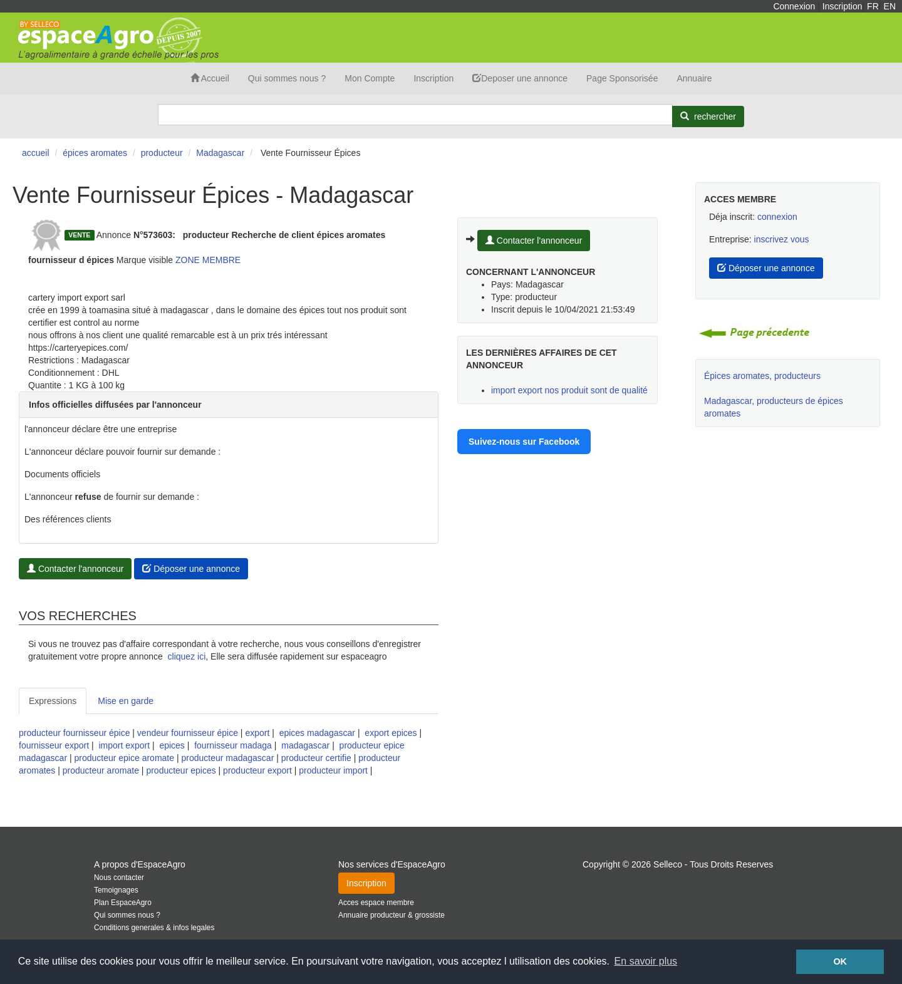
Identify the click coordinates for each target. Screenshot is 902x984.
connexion (777, 217)
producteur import (333, 770)
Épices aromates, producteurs (762, 376)
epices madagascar (317, 733)
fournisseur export (54, 745)
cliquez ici (187, 656)
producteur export (257, 770)
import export (124, 745)
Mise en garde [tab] (125, 701)
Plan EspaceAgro (123, 902)
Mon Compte (370, 78)
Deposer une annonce (520, 78)
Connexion (794, 6)
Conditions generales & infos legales (154, 927)
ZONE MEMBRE (208, 260)
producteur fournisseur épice (74, 733)
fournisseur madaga (233, 745)
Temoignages (116, 890)
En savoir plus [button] (646, 961)
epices (171, 745)
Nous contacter (119, 877)
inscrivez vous (781, 239)
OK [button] (840, 961)
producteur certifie (316, 758)
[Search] (415, 114)
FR (873, 6)
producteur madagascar (227, 758)
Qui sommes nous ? (287, 78)
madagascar (305, 745)
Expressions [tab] (52, 701)
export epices (391, 733)
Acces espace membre (376, 902)
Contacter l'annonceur (75, 569)
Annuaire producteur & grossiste (391, 915)
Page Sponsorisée (622, 78)
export (257, 733)
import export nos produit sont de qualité (569, 390)
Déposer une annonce (191, 569)
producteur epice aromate (124, 758)
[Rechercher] (708, 116)
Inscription (842, 6)
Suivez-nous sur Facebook (524, 442)
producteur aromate (101, 770)
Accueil (209, 78)
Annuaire (694, 78)
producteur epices (180, 770)
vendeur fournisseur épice (187, 733)
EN (890, 6)
